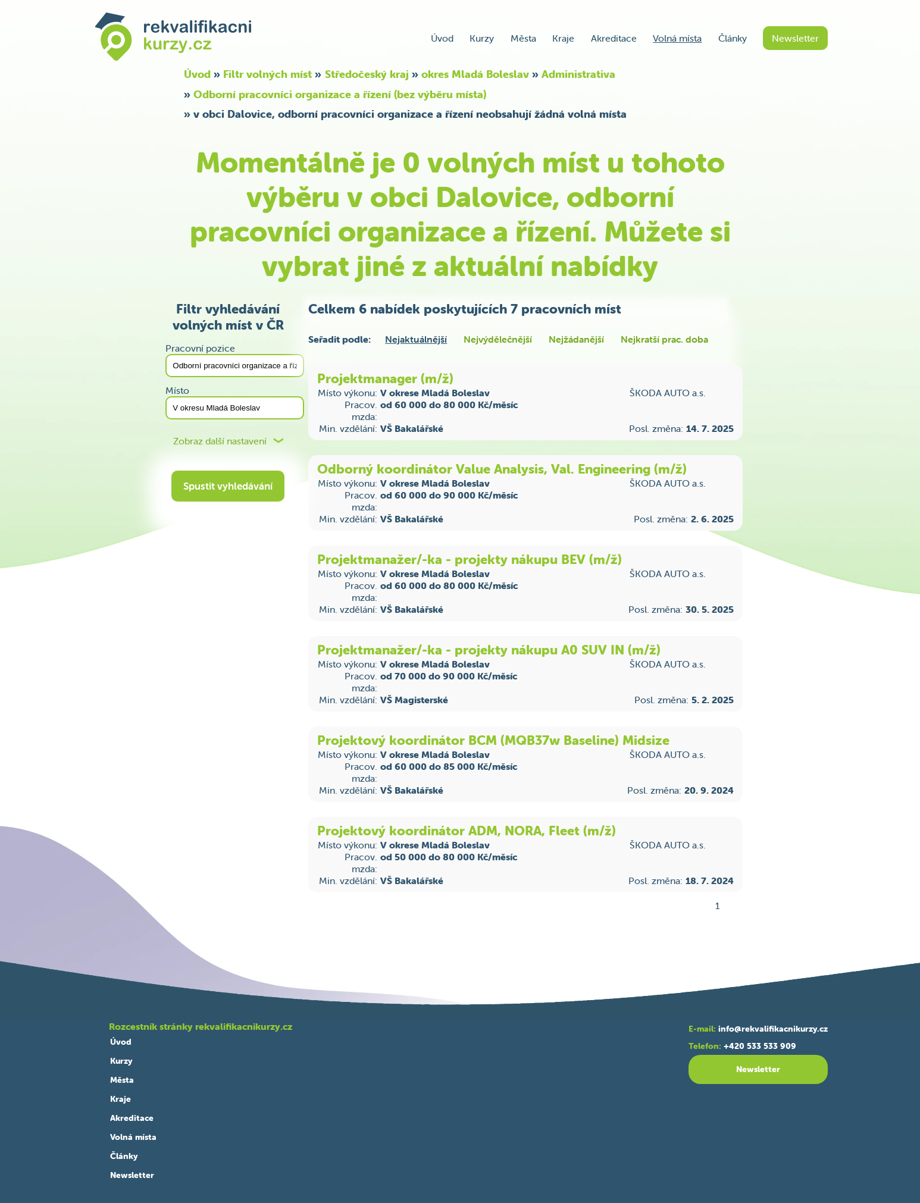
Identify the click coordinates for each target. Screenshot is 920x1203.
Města (523, 38)
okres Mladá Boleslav (475, 74)
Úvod (442, 38)
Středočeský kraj (367, 74)
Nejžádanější (576, 339)
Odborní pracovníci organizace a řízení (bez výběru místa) (339, 94)
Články (732, 38)
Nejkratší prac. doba (664, 339)
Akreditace (614, 38)
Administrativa (578, 74)
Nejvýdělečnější (498, 339)
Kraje (563, 38)
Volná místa (677, 38)
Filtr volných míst (267, 74)
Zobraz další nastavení (220, 441)
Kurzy (482, 38)
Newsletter (795, 38)
